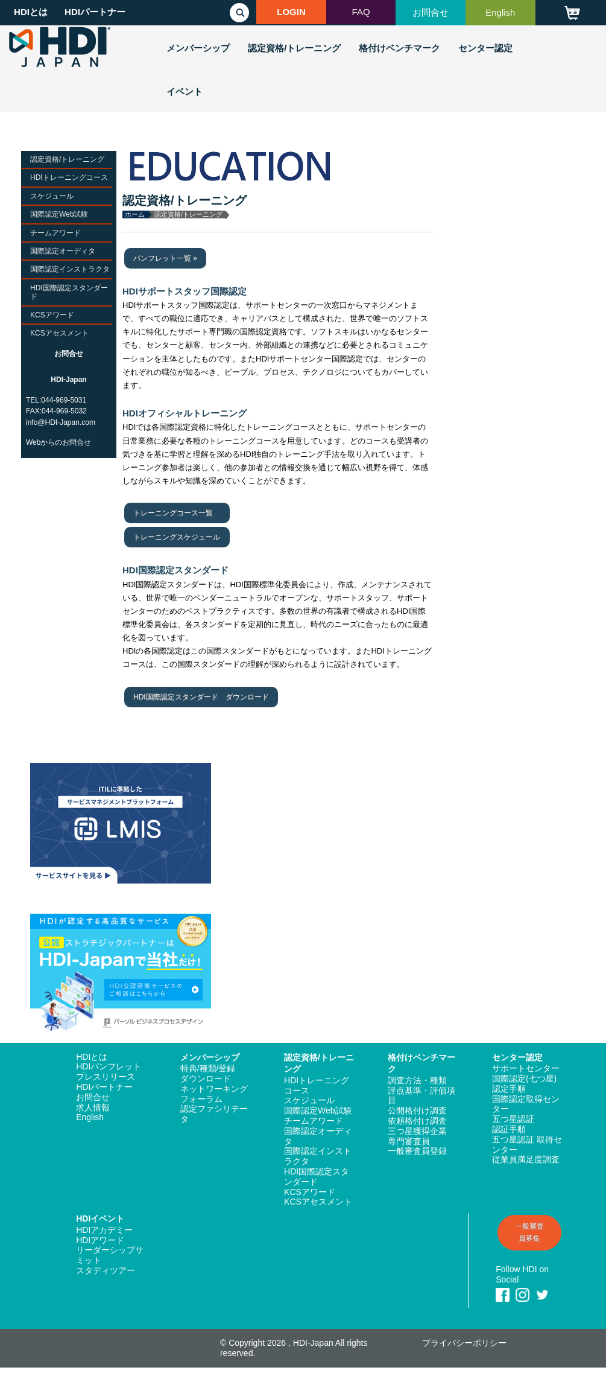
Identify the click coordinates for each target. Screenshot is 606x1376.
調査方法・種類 (417, 1080)
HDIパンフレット (108, 1066)
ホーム (135, 214)
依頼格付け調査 (417, 1121)
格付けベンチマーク (399, 48)
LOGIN (291, 12)
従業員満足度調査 (526, 1159)
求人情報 (93, 1107)
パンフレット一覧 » (165, 258)
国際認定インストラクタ (70, 269)
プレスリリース (105, 1076)
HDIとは (31, 12)
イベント (184, 91)
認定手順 (509, 1089)
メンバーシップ (198, 48)
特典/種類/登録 (208, 1068)
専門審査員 (409, 1141)
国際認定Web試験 (59, 214)
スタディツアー (105, 1270)
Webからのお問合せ (58, 442)
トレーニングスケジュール (176, 537)
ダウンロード (205, 1078)
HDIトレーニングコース (69, 177)
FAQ (361, 12)
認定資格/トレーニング (294, 48)
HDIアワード (100, 1240)
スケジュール (52, 196)
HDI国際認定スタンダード (69, 292)
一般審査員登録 (417, 1151)
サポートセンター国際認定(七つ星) (526, 1073)
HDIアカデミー (104, 1230)
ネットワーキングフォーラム (214, 1094)
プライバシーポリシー (464, 1343)
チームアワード (55, 233)
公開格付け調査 (417, 1110)
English (500, 12)
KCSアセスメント (59, 333)
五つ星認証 (513, 1119)
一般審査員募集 (529, 1232)
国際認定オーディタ (62, 251)
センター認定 (485, 48)
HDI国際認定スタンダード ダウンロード (201, 697)
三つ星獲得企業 (417, 1131)
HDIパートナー (95, 12)
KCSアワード (52, 315)
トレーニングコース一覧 (173, 513)
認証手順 (509, 1129)
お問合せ (430, 12)
